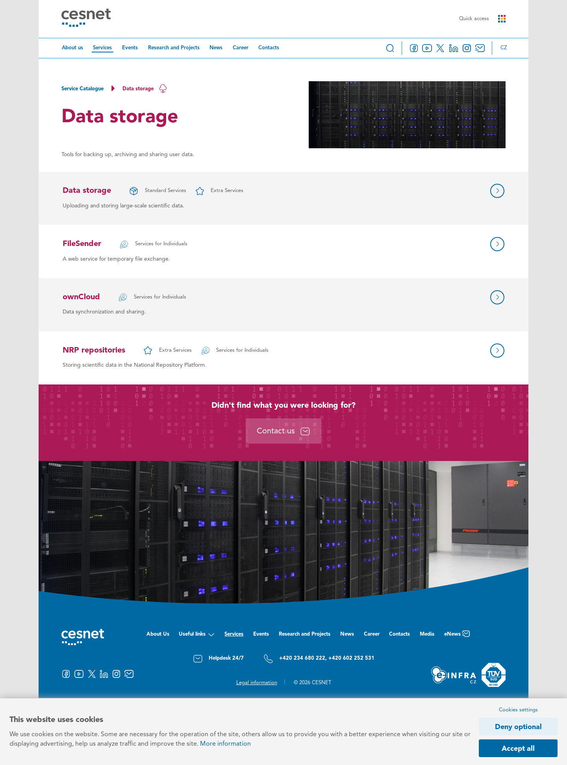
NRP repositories (94, 351)
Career (240, 47)
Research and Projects (174, 47)
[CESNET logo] (86, 19)
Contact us (283, 431)
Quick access (482, 18)
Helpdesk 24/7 (218, 659)
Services (102, 47)
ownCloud (81, 297)
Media (427, 634)
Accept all (518, 748)
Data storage (87, 191)
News (215, 47)
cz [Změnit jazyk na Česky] (503, 47)
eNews (457, 636)
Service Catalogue (82, 88)
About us (72, 47)
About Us (157, 634)
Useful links (197, 636)
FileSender (82, 244)
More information (225, 744)
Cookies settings (518, 710)
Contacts (268, 47)
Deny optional (518, 727)
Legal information (256, 682)
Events (130, 47)
